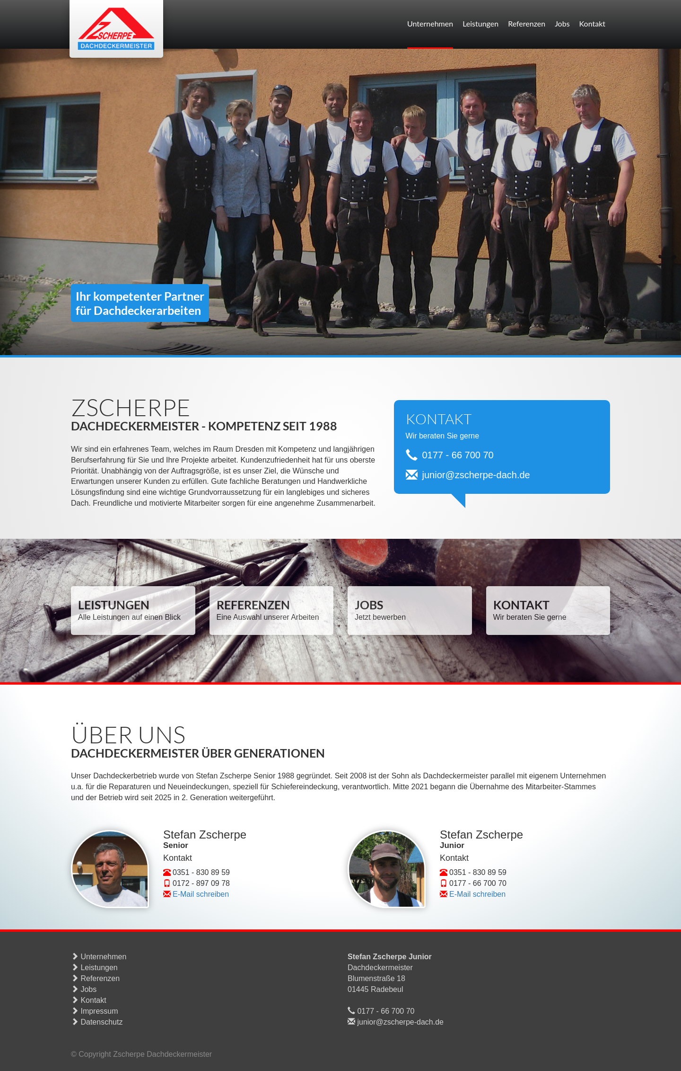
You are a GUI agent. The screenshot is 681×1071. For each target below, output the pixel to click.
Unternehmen (430, 23)
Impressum (94, 1011)
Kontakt (592, 23)
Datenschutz (96, 1022)
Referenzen (526, 23)
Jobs (562, 23)
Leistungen (480, 23)
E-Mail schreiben (201, 894)
